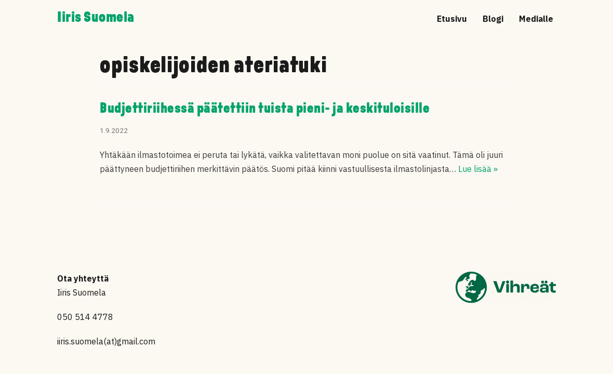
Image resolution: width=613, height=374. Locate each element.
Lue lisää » (478, 169)
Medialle (536, 19)
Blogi (493, 19)
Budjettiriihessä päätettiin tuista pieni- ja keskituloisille (265, 109)
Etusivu (452, 19)
